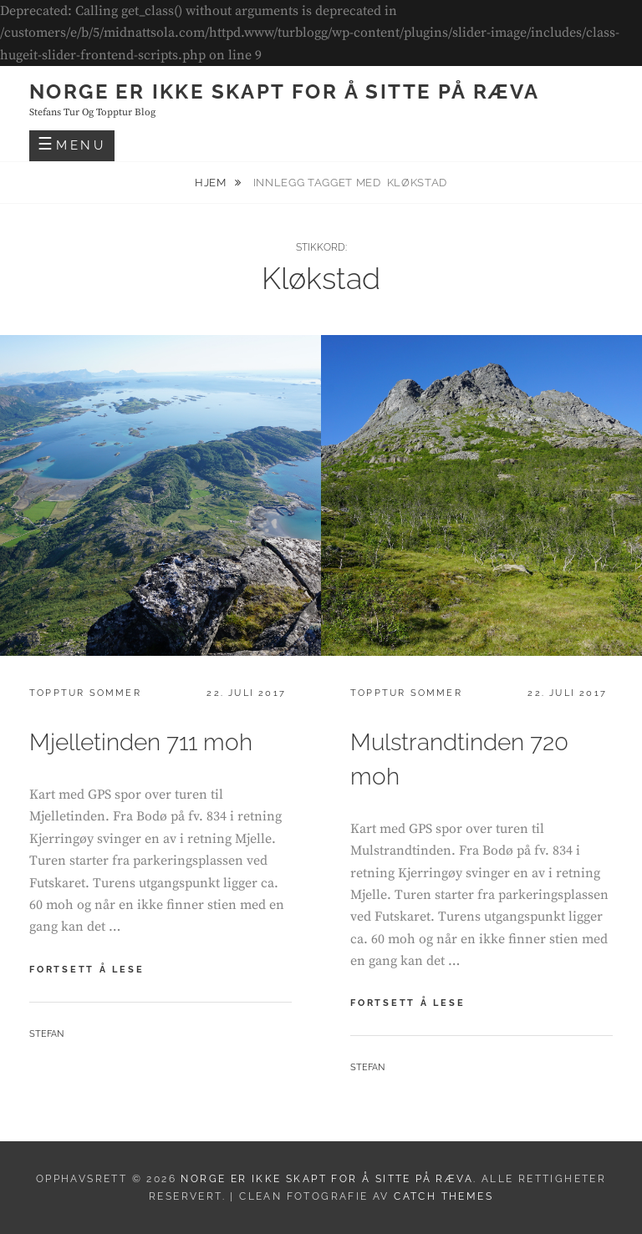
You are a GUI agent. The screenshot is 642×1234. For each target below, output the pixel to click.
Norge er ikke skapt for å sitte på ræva (284, 91)
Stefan (46, 1033)
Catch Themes (443, 1196)
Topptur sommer (85, 693)
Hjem (212, 182)
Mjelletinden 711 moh (140, 742)
